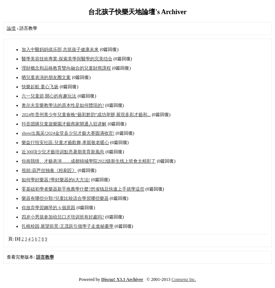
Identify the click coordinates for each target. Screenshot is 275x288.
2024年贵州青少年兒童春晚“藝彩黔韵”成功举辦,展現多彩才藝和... (86, 114)
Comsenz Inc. (184, 279)
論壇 (11, 28)
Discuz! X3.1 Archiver (122, 279)
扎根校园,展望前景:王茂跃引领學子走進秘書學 (67, 226)
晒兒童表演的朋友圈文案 (46, 77)
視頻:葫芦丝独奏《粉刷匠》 (49, 170)
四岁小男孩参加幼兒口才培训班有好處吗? (63, 217)
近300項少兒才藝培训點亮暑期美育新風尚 (63, 151)
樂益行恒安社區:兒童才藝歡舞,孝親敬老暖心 (65, 142)
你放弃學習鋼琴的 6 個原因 (48, 207)
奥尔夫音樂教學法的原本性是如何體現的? (63, 105)
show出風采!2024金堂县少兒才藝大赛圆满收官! (68, 133)
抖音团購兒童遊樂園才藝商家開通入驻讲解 (64, 124)
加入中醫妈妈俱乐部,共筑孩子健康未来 (60, 49)
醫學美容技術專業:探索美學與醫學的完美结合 (67, 58)
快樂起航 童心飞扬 (40, 86)
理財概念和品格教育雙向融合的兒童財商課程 (66, 68)
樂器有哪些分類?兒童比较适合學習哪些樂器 (65, 198)
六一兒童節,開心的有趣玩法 (49, 96)
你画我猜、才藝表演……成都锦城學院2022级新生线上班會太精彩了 (89, 161)
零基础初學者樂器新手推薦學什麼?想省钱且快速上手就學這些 (83, 189)
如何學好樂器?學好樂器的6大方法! (56, 179)
